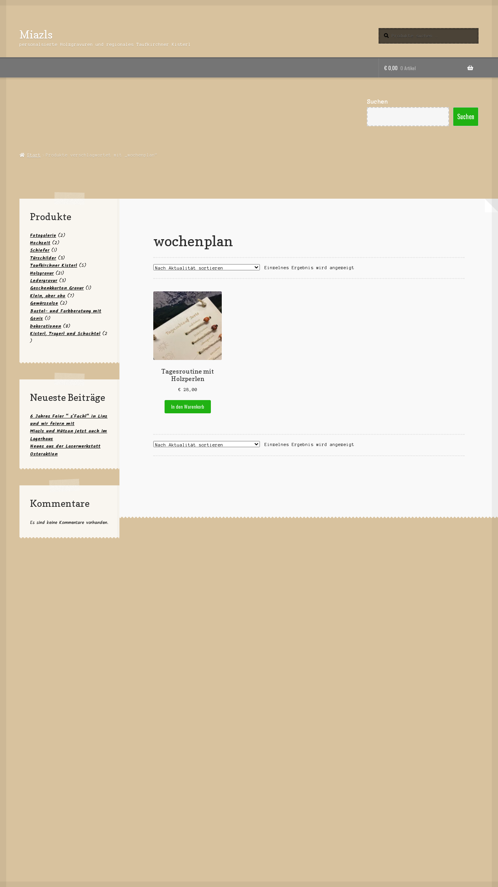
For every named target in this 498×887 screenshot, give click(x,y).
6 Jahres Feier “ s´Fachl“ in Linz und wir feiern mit (68, 420)
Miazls (36, 34)
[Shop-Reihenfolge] (206, 267)
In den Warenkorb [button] (187, 406)
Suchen (377, 102)
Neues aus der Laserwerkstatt (65, 446)
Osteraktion (44, 454)
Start (34, 155)
